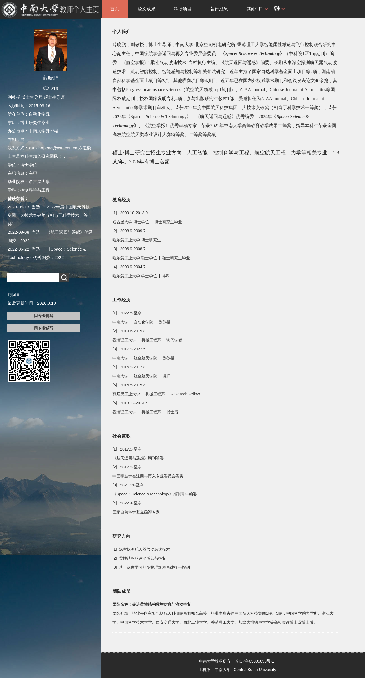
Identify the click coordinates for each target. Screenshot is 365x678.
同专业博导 (44, 316)
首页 (114, 8)
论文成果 (147, 8)
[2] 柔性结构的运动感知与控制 (139, 558)
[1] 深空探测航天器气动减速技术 (141, 549)
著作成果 (219, 8)
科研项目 (183, 8)
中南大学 (223, 669)
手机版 (204, 669)
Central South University (255, 669)
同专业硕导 (44, 328)
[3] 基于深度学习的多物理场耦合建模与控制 (151, 567)
